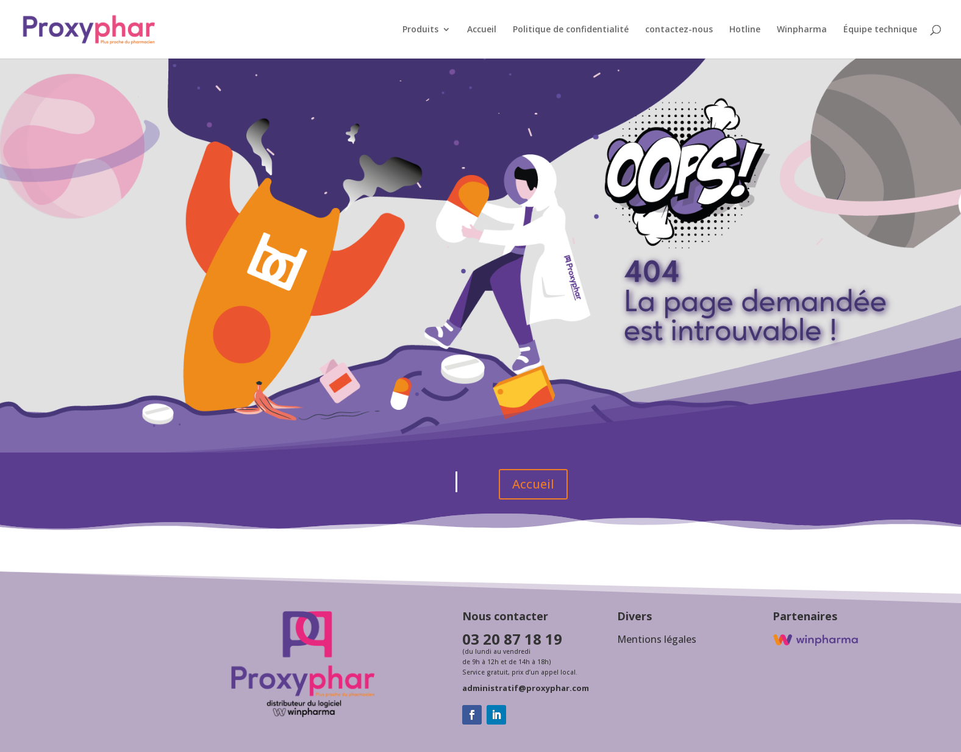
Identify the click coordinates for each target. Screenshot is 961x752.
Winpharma (802, 30)
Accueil (481, 30)
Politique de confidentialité (571, 30)
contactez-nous (679, 30)
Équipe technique (880, 30)
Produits (420, 30)
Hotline (744, 30)
